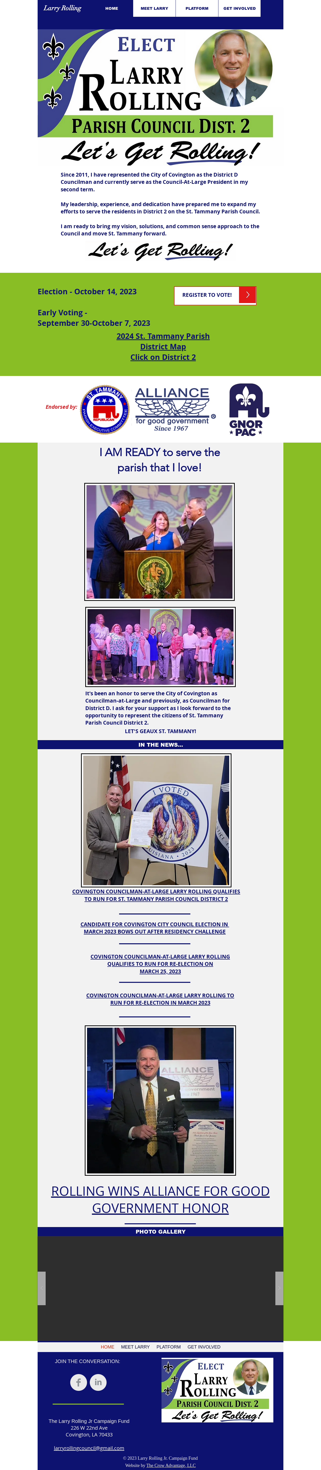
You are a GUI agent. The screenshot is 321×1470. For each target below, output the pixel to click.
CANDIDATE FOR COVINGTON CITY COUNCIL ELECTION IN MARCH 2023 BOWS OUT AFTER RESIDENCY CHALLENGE (155, 928)
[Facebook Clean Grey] (78, 1382)
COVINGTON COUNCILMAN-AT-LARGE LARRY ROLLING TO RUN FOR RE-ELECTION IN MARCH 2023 (160, 999)
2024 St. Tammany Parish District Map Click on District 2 (163, 346)
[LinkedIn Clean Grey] (98, 1382)
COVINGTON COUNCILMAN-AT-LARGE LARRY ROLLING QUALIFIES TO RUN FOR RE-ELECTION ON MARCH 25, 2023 (160, 964)
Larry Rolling (62, 8)
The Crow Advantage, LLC (171, 1465)
